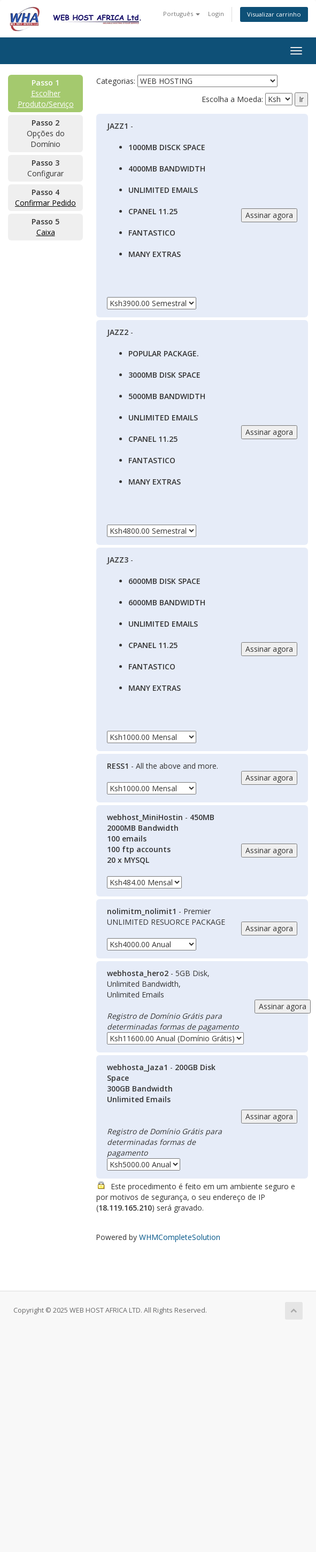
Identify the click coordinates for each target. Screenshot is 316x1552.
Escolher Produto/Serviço (46, 98)
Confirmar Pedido (45, 203)
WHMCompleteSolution (179, 1237)
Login (216, 14)
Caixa (45, 232)
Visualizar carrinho (274, 14)
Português (181, 14)
